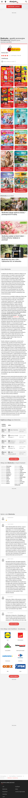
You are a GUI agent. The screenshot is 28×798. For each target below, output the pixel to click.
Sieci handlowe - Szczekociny (15, 776)
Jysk (3, 796)
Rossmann (4, 791)
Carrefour (4, 794)
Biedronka (2, 777)
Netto (16, 789)
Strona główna (3, 776)
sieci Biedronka (10, 420)
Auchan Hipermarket (20, 791)
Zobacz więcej (14, 459)
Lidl (3, 786)
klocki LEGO (16, 316)
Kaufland (17, 786)
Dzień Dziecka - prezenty (14, 6)
